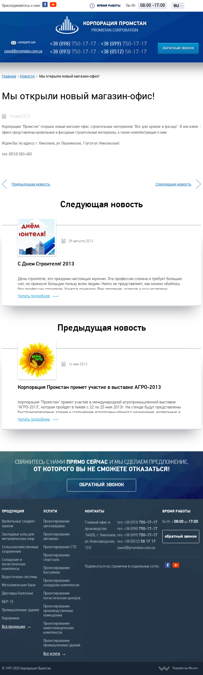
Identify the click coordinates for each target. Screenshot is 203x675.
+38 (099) (124, 44)
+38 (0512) (124, 52)
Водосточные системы (19, 577)
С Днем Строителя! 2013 (46, 264)
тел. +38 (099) (137, 535)
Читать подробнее (34, 296)
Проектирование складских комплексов (61, 583)
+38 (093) (73, 52)
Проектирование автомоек (56, 536)
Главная (9, 76)
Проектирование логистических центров (61, 595)
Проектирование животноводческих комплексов (58, 628)
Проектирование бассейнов (56, 570)
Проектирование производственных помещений (58, 611)
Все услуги (51, 654)
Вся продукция (13, 627)
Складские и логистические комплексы (14, 564)
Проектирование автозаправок (56, 523)
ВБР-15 (7, 602)
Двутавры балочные (17, 593)
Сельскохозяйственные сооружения (20, 549)
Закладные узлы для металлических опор (18, 536)
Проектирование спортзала (56, 557)
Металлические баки (18, 585)
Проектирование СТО (59, 547)
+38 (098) (73, 44)
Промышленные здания (20, 610)
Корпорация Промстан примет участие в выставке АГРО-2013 (89, 387)
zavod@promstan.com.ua (23, 51)
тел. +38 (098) (137, 529)
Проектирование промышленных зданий (61, 643)
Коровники (10, 618)
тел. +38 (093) (137, 522)
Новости (27, 76)
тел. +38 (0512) (136, 541)
